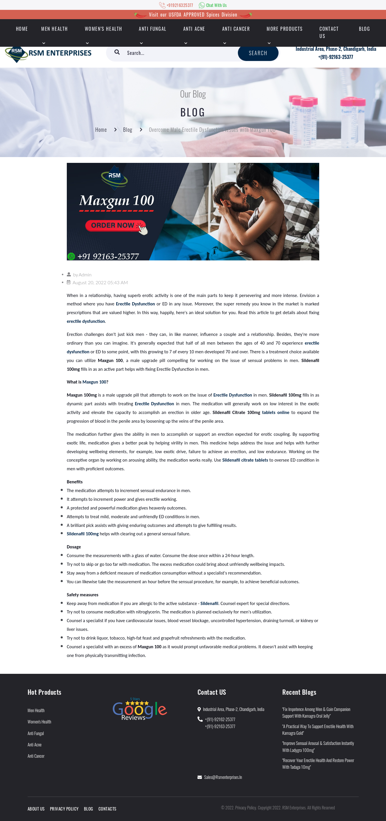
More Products (285, 28)
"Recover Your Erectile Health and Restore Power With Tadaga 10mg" (318, 763)
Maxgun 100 (94, 382)
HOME (22, 28)
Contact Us (329, 32)
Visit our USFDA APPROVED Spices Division (193, 14)
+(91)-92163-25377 (335, 56)
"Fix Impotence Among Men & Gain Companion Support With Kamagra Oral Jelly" (316, 712)
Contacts (107, 808)
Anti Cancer (236, 28)
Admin (85, 274)
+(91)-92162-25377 (220, 719)
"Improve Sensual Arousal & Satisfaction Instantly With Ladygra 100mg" (318, 746)
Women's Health (103, 28)
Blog (364, 28)
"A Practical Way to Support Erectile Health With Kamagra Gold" (317, 729)
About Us (36, 808)
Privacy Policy (64, 808)
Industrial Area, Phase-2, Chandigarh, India (336, 48)
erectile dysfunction (86, 321)
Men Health (54, 28)
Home (101, 129)
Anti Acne (194, 28)
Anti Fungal (152, 28)
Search (258, 53)
